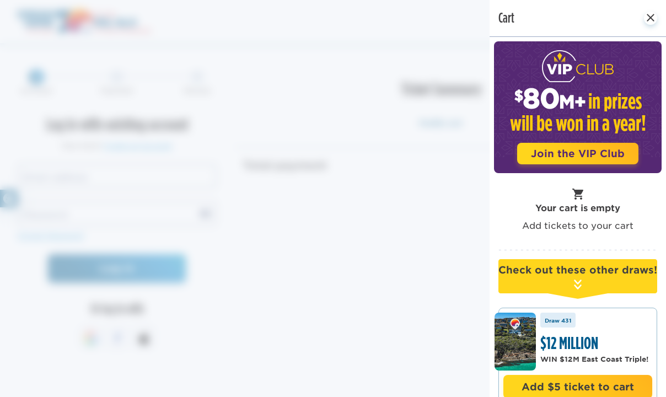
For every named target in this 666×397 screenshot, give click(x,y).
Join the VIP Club (578, 153)
